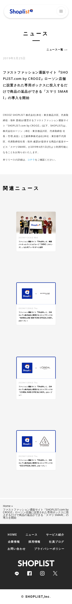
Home (7, 506)
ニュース (32, 534)
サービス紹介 (55, 534)
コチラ (31, 159)
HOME (12, 534)
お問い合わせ (16, 548)
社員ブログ (56, 541)
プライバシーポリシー (49, 548)
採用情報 (34, 541)
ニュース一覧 (54, 49)
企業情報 (14, 541)
